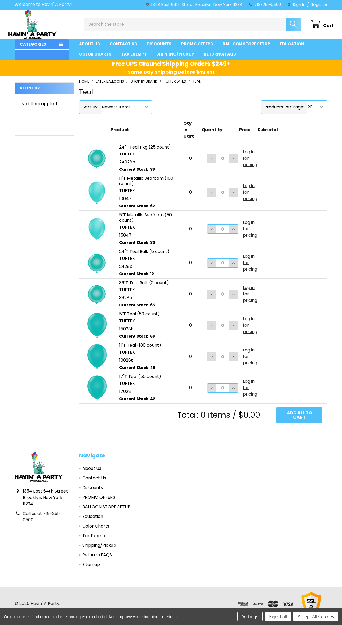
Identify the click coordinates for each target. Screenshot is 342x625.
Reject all (278, 616)
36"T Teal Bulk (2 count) (144, 287)
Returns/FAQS (220, 59)
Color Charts (95, 59)
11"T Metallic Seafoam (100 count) (146, 186)
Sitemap (91, 569)
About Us (89, 49)
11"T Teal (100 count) (140, 350)
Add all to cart (299, 420)
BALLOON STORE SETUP (246, 49)
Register (319, 4)
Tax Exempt (134, 59)
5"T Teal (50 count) (139, 319)
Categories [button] (33, 49)
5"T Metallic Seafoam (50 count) (145, 222)
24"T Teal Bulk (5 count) (144, 256)
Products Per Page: (284, 112)
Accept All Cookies (316, 616)
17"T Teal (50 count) (140, 381)
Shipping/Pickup (175, 59)
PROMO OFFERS (197, 49)
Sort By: (90, 112)
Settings (250, 616)
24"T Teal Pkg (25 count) (145, 152)
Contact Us (123, 49)
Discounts (159, 49)
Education (292, 49)
